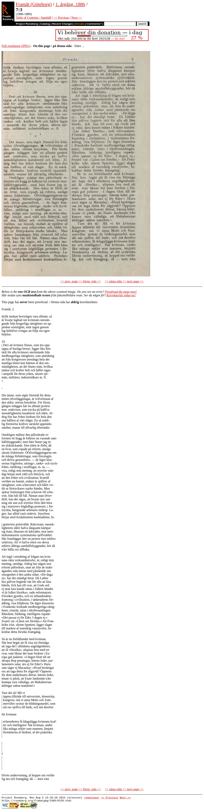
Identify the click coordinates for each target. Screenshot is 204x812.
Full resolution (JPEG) (16, 46)
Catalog (45, 23)
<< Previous (61, 17)
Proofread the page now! (121, 291)
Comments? (94, 23)
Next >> (76, 17)
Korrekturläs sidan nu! (121, 295)
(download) (91, 798)
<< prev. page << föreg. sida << (80, 281)
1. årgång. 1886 (70, 4)
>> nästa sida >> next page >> (124, 281)
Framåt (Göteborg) (34, 4)
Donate (79, 23)
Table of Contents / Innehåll (33, 17)
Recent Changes (62, 23)
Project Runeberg (27, 23)
